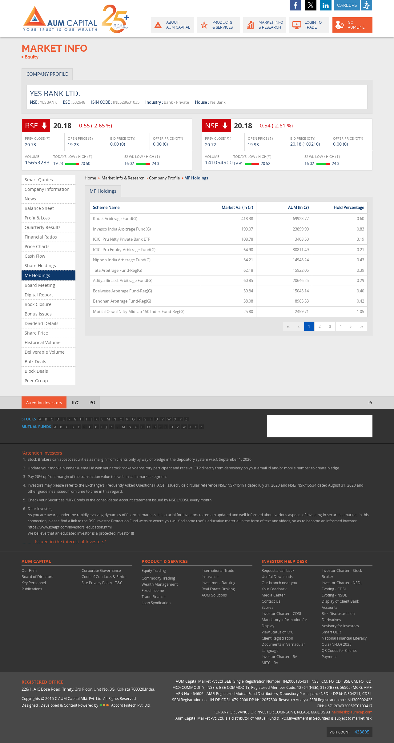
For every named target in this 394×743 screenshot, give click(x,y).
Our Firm (29, 570)
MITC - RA (270, 662)
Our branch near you (279, 582)
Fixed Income (153, 590)
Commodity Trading (158, 578)
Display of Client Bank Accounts (340, 604)
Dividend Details (41, 323)
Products (218, 25)
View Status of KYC (277, 631)
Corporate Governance (101, 570)
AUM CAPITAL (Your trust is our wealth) (60, 18)
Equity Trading (154, 570)
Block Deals (36, 371)
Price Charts (37, 246)
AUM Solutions (214, 594)
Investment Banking (218, 582)
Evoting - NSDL (334, 594)
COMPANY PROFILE (47, 74)
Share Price (36, 333)
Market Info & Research (123, 178)
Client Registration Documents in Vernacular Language (283, 644)
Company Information (47, 189)
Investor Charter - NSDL (342, 582)
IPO (91, 402)
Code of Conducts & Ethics (104, 576)
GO (352, 25)
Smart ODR (331, 631)
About (172, 25)
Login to (309, 25)
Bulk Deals (35, 361)
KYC (75, 402)
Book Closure (38, 304)
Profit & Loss (37, 218)
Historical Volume (43, 342)
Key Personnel (34, 582)
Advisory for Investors (340, 625)
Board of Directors (37, 576)
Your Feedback (274, 588)
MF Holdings (37, 275)
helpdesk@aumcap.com (352, 711)
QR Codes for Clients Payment (339, 653)
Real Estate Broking (218, 588)
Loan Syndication (156, 602)
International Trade (218, 570)
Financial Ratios (41, 237)
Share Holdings (40, 265)
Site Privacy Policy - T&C (102, 582)
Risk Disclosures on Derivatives (338, 616)
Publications (32, 588)
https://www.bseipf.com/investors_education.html (70, 526)
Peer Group (36, 381)
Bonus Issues (38, 314)
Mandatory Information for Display (284, 622)
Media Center (273, 594)
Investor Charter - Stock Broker (342, 573)
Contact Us (271, 601)
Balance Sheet (39, 208)
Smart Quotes (39, 180)
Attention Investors (44, 402)
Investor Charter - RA (279, 656)
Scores (267, 607)
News (30, 199)
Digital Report (39, 295)
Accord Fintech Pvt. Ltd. (131, 705)
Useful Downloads (277, 576)
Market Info (264, 25)
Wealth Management (160, 584)
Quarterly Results (43, 227)
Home (90, 178)
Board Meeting (40, 285)
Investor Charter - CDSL (282, 613)
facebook (295, 5)
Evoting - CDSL (334, 588)
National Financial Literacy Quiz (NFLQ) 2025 (344, 641)
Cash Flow (35, 256)
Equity (31, 57)
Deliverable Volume (45, 352)
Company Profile (164, 178)
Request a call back (278, 570)
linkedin (326, 5)
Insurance (210, 576)
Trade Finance (154, 596)
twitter (310, 5)
